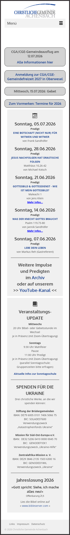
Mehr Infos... (35, 202)
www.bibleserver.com (35, 505)
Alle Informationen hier (35, 62)
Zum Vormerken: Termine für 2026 (35, 104)
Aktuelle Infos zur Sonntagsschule (35, 373)
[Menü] (35, 23)
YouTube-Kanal (35, 290)
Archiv (38, 277)
